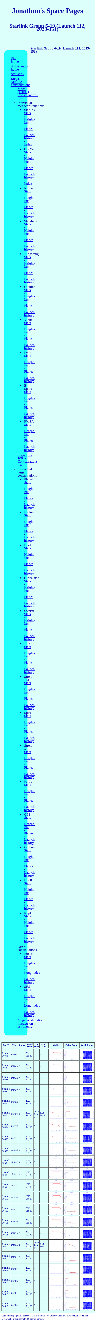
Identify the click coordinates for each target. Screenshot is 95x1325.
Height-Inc (29, 121)
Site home (15, 60)
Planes (28, 128)
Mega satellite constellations (20, 82)
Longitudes (32, 972)
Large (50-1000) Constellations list (28, 460)
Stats (27, 113)
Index (28, 144)
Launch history (29, 136)
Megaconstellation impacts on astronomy (30, 1023)
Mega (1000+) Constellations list (28, 93)
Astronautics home (20, 68)
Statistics (17, 74)
